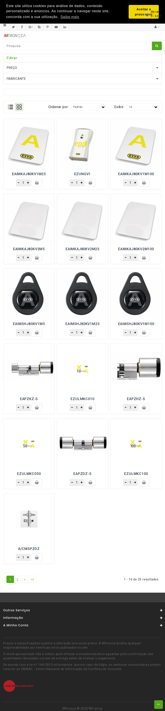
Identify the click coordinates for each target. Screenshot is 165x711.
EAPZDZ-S (82, 473)
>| (32, 579)
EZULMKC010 (82, 399)
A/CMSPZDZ (29, 549)
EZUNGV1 (82, 174)
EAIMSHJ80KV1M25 (82, 324)
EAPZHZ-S (136, 399)
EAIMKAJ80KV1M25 (29, 174)
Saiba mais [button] (69, 17)
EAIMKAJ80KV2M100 (136, 249)
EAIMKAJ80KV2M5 (29, 249)
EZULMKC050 (29, 473)
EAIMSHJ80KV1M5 (29, 324)
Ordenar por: (58, 107)
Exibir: (119, 107)
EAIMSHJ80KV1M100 (136, 324)
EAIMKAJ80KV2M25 (82, 249)
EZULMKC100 (136, 473)
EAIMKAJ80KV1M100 (136, 174)
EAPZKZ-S (29, 399)
